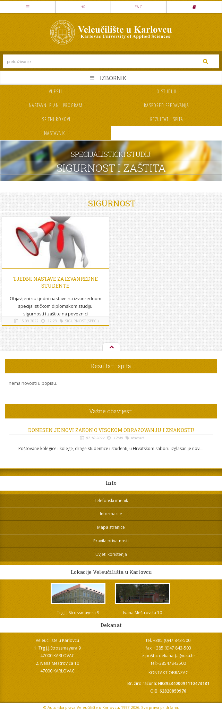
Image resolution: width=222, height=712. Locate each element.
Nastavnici (55, 133)
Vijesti (55, 91)
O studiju (166, 91)
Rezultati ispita (166, 119)
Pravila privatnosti (111, 541)
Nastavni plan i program (56, 105)
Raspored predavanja (166, 105)
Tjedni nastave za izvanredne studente (55, 282)
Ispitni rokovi (55, 119)
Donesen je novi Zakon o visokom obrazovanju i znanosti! (111, 430)
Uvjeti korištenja (111, 554)
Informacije (111, 514)
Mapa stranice (111, 527)
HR (83, 6)
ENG (139, 6)
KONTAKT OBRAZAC (168, 673)
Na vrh (111, 347)
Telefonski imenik (111, 500)
